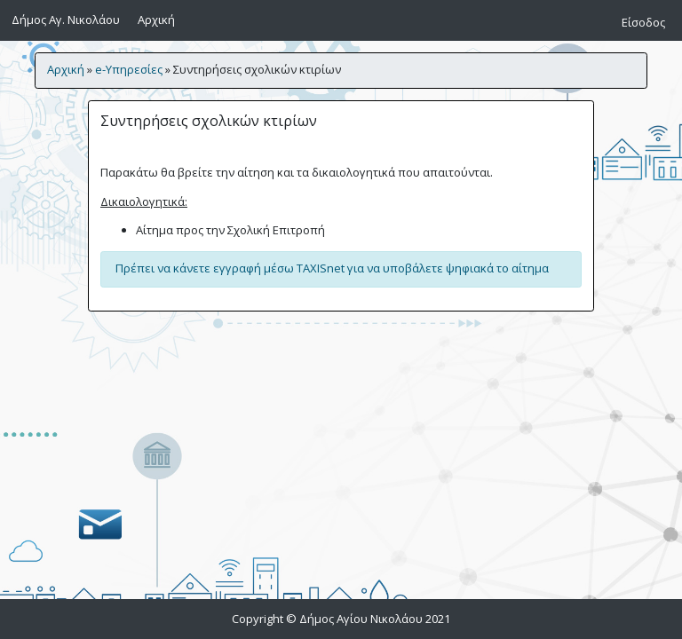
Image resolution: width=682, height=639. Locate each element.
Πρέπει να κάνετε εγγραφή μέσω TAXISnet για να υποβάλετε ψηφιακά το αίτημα (332, 268)
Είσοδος (643, 22)
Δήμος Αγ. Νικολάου (66, 20)
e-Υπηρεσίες (129, 69)
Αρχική (159, 19)
